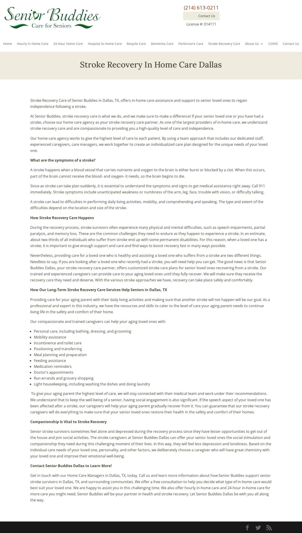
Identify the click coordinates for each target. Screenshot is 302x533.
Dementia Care (162, 44)
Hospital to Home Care (105, 44)
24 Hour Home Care (68, 44)
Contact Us (291, 44)
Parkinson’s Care (190, 44)
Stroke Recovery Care (224, 44)
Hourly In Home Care (32, 44)
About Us (252, 44)
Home (7, 44)
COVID (273, 44)
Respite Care (136, 44)
